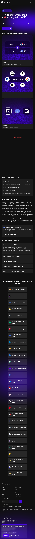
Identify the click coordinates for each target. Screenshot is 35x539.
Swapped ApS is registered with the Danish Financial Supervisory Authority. (9, 518)
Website (6, 234)
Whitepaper (13, 234)
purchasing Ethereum (12, 211)
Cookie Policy (13, 532)
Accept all (6, 535)
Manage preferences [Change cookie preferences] (6, 532)
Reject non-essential (15, 535)
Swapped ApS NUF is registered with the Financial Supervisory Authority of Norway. (9, 521)
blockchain (19, 208)
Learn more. (10, 510)
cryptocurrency (18, 202)
